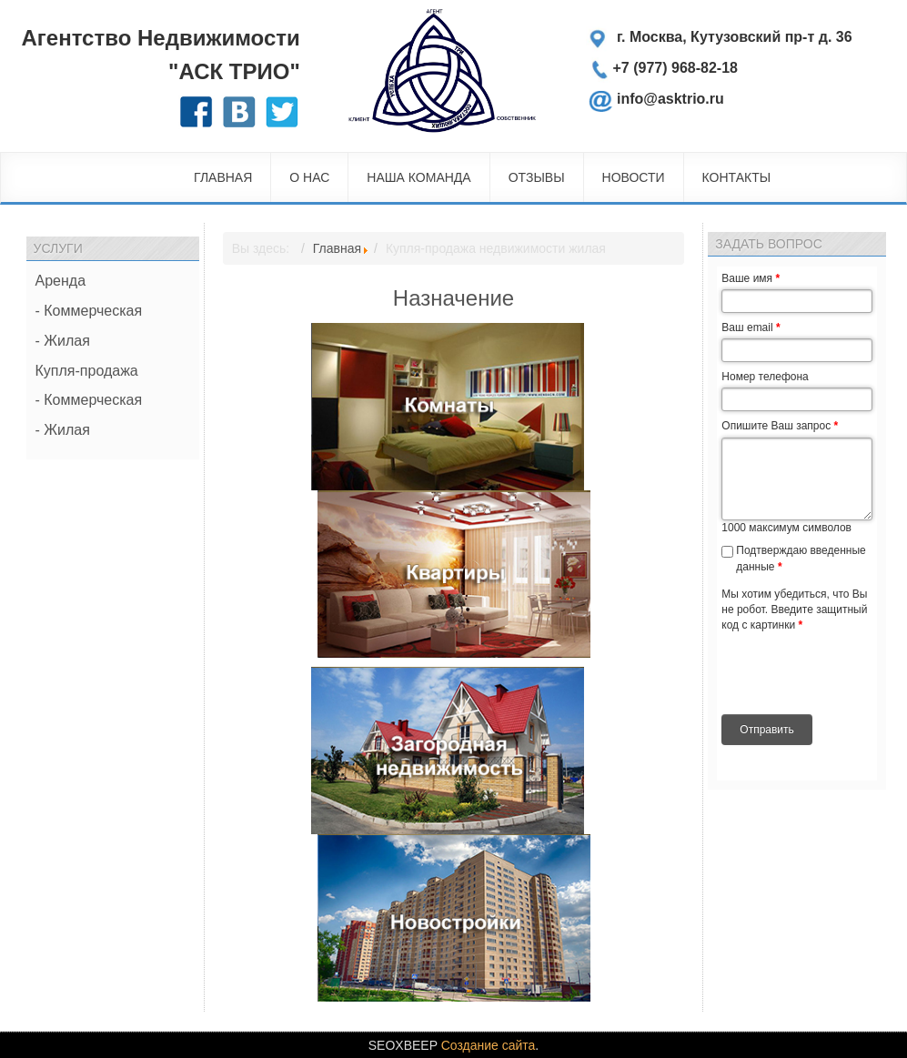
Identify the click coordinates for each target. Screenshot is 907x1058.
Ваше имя (750, 278)
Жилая (67, 340)
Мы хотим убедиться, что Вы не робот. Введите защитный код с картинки (794, 609)
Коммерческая (93, 310)
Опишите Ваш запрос (779, 425)
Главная (337, 248)
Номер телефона (764, 376)
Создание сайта (488, 1045)
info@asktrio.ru (670, 97)
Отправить (767, 729)
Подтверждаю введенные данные (800, 558)
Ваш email (750, 327)
